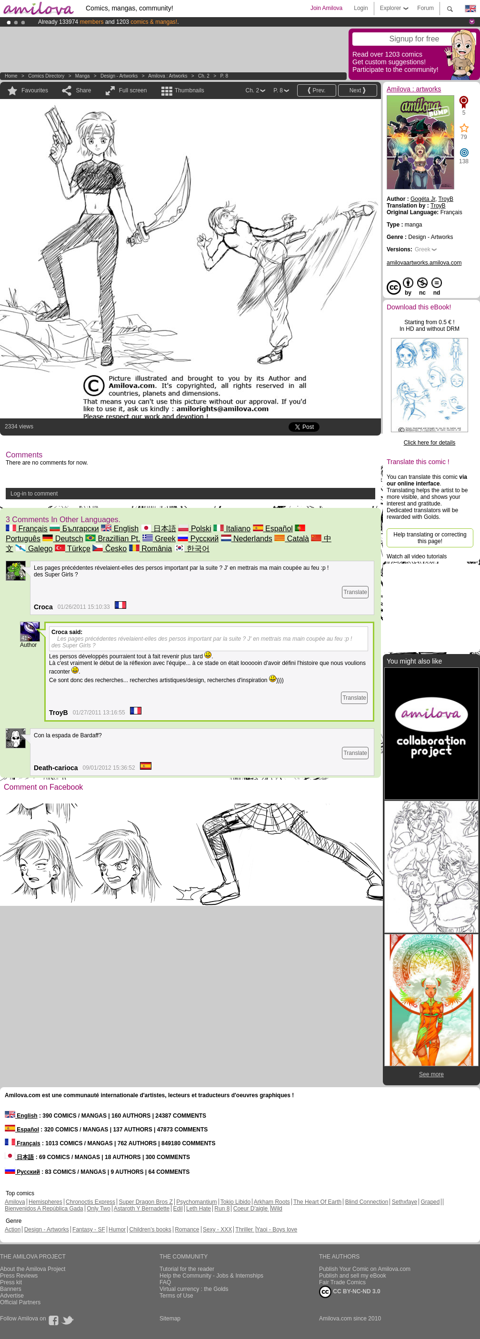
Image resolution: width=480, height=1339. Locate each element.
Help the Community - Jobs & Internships (211, 1275)
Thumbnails (189, 90)
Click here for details (430, 442)
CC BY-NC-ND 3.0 (349, 1292)
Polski (194, 529)
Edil (178, 1208)
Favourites (34, 90)
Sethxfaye (404, 1202)
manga (82, 76)
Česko (109, 549)
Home (11, 76)
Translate (355, 592)
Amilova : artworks (167, 76)
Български (74, 529)
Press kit (11, 1282)
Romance (187, 1229)
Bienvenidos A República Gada (44, 1208)
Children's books (150, 1229)
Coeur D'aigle (251, 1208)
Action (12, 1229)
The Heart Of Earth (317, 1202)
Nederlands (246, 539)
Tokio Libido (235, 1202)
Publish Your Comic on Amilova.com (364, 1269)
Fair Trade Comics (342, 1282)
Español (273, 529)
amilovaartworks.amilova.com (424, 262)
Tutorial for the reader (187, 1269)
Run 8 (222, 1208)
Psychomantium (196, 1202)
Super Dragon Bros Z (145, 1202)
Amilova (15, 1202)
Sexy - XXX (217, 1229)
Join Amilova (326, 8)
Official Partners (20, 1302)
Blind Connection (367, 1202)
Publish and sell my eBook (352, 1275)
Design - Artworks (119, 76)
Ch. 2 (204, 76)
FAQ (165, 1282)
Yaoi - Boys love (276, 1229)
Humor (117, 1229)
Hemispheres (45, 1202)
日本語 (158, 529)
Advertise (12, 1295)
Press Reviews (19, 1275)
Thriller (244, 1229)
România (150, 549)
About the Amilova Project (32, 1269)
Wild (276, 1208)
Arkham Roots (272, 1202)
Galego (33, 549)
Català (291, 539)
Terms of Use (176, 1295)
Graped (430, 1202)
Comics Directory (46, 76)
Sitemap (170, 1318)
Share (83, 90)
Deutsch (62, 539)
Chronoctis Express (90, 1202)
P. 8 (224, 76)
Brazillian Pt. (112, 539)
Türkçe (72, 549)
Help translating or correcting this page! (429, 538)
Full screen (133, 90)
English (120, 529)
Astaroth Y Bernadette (142, 1208)
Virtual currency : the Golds (194, 1289)
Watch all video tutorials (417, 556)
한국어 (192, 549)
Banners (10, 1289)
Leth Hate (198, 1208)
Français (27, 529)
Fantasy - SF (88, 1229)
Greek (159, 539)
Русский (198, 539)
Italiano (231, 529)
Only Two (98, 1208)
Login (361, 8)
